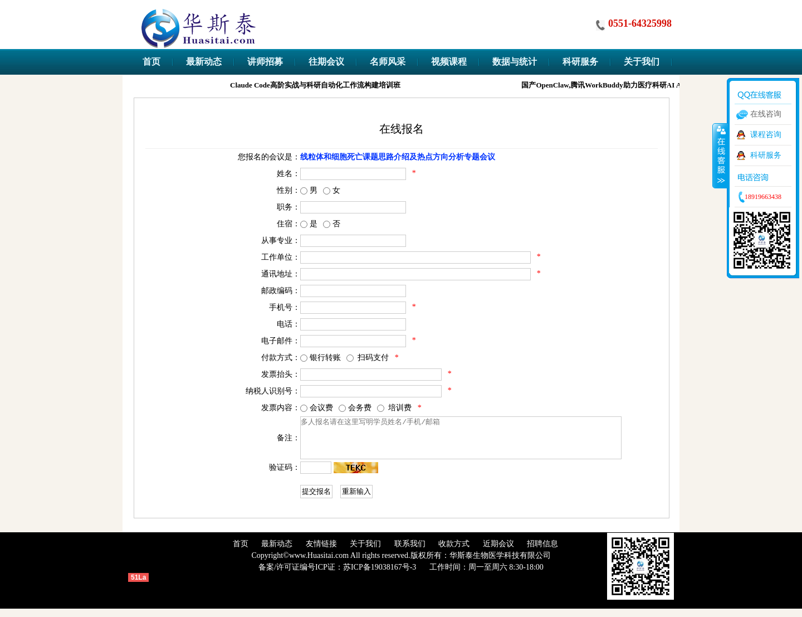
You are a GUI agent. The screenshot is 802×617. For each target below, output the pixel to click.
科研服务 (765, 155)
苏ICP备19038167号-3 (379, 575)
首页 (240, 552)
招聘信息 (542, 552)
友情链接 (321, 552)
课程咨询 (765, 134)
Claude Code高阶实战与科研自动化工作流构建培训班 (317, 85)
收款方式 (454, 552)
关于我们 (365, 552)
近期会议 (498, 552)
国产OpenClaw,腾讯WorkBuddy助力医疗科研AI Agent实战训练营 (628, 85)
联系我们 (410, 552)
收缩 (720, 155)
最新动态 (276, 552)
